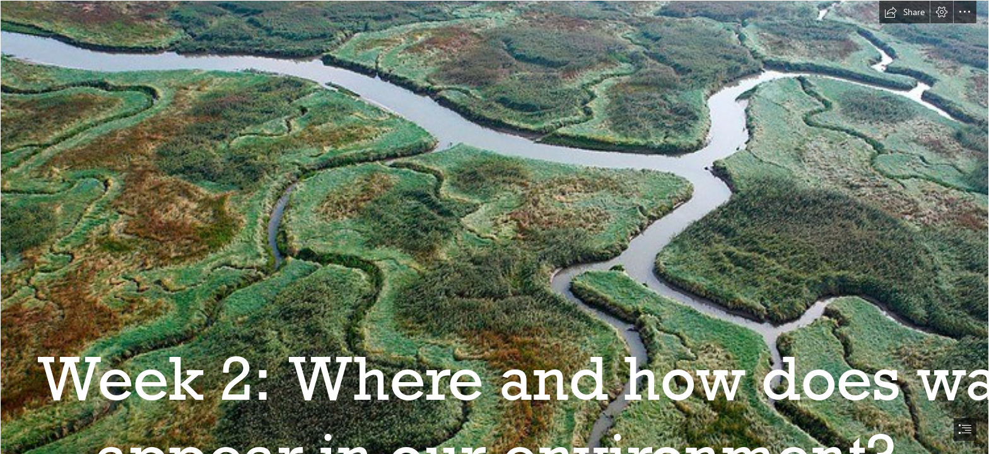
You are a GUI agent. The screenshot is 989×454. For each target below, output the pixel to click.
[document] (494, 227)
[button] (904, 12)
